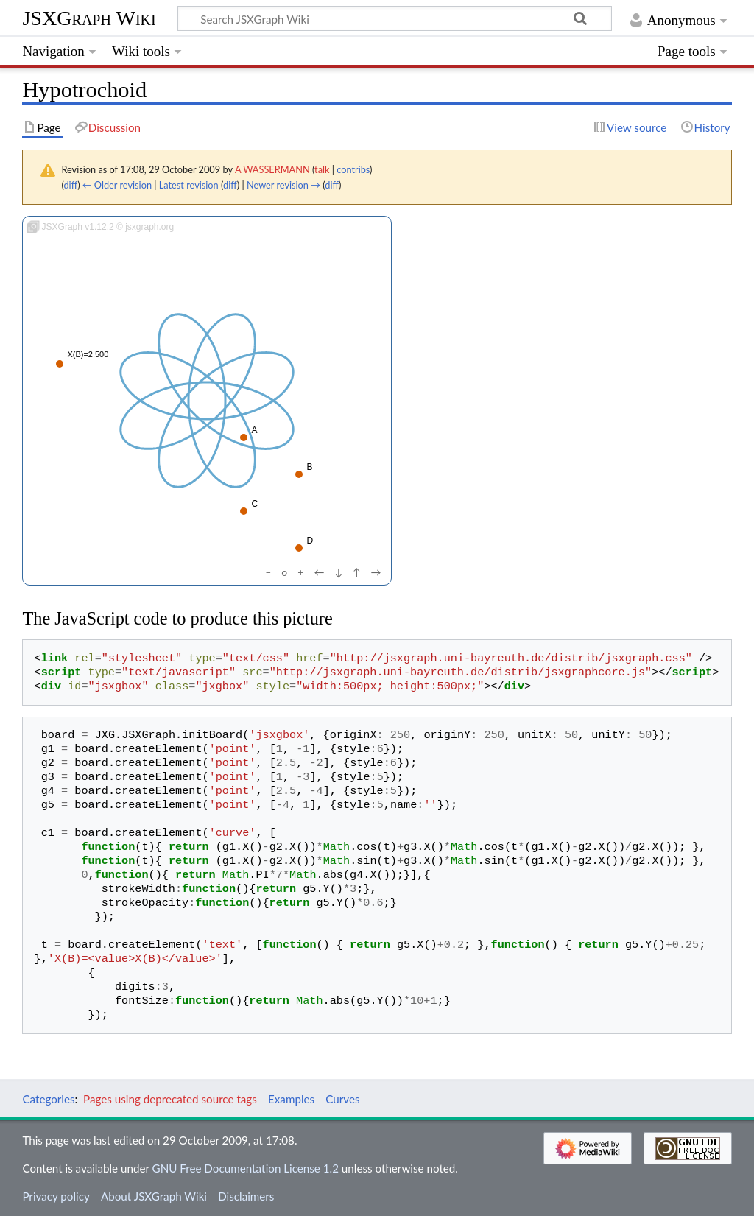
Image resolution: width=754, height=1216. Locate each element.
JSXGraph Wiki (88, 18)
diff (70, 185)
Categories (48, 1099)
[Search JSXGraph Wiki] (394, 18)
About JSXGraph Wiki (154, 1196)
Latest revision (189, 185)
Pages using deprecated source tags (170, 1099)
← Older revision (117, 185)
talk (321, 169)
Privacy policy (55, 1196)
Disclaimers (246, 1196)
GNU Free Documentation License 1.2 (245, 1168)
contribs (353, 169)
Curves (342, 1099)
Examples (291, 1099)
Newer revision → (283, 185)
